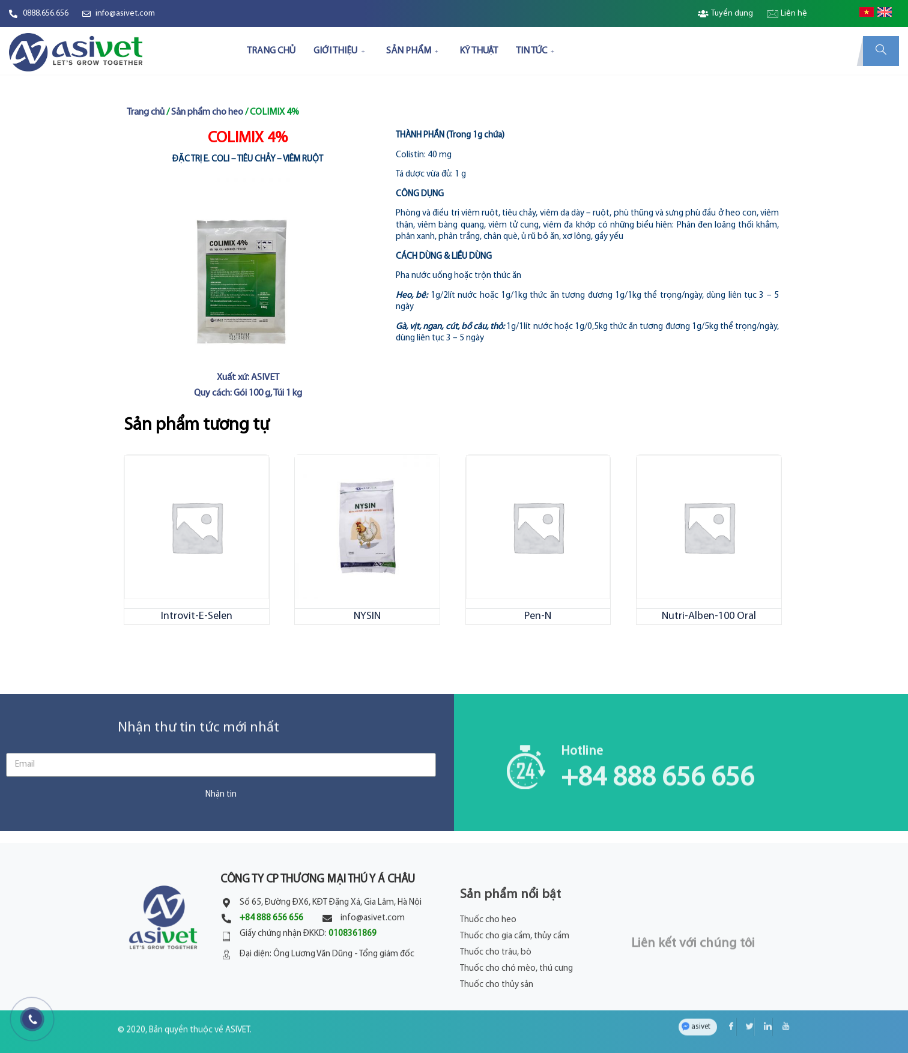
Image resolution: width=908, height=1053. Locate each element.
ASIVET (237, 1011)
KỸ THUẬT (478, 51)
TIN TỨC (536, 51)
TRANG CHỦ (271, 51)
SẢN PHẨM (413, 51)
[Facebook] (727, 1002)
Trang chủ (146, 112)
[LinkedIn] (763, 1002)
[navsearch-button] (881, 51)
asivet (700, 1002)
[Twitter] (745, 1002)
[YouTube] (781, 1002)
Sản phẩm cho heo (207, 112)
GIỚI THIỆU (340, 51)
